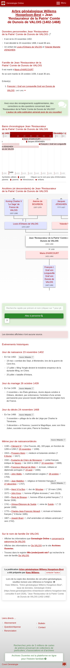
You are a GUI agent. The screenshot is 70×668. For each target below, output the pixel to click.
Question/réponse (12, 627)
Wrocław (39, 489)
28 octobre (54, 474)
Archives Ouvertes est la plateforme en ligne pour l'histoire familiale (34, 657)
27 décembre (10, 484)
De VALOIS (36, 545)
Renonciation (10, 631)
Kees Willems (32, 572)
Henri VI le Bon (18, 489)
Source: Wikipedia (25, 357)
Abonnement (10, 623)
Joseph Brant (17, 518)
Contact (41, 627)
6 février (8, 456)
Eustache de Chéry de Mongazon (26, 460)
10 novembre (47, 463)
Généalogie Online (15, 3)
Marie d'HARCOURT (23, 69)
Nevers (18, 463)
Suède (51, 504)
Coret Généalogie (10, 664)
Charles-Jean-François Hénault (25, 511)
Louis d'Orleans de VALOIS (29, 47)
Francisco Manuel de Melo (23, 467)
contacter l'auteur (53, 573)
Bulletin (41, 623)
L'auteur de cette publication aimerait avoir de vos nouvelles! (34, 112)
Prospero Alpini (18, 453)
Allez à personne (34, 316)
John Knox (16, 493)
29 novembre (25, 449)
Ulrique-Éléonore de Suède (23, 504)
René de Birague (19, 497)
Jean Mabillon (17, 481)
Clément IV (16, 446)
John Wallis (16, 474)
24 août (28, 470)
